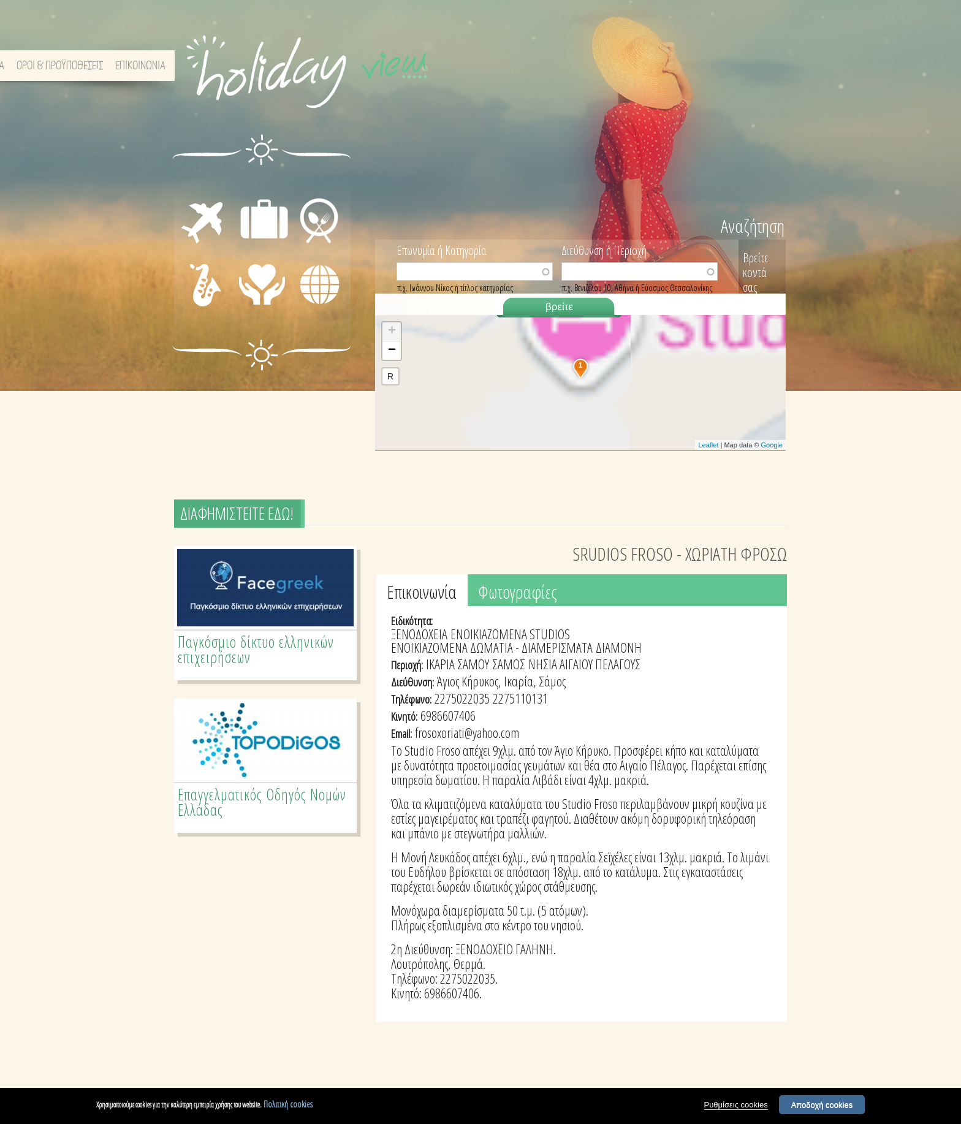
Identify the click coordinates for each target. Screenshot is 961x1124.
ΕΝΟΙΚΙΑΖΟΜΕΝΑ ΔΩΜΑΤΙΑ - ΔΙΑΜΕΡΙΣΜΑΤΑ (492, 647)
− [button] (392, 350)
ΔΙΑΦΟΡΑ (319, 305)
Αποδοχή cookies (822, 1104)
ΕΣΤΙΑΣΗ (317, 184)
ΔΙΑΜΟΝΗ (263, 184)
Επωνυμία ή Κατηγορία (442, 249)
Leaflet (708, 445)
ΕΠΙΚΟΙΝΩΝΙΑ (752, 65)
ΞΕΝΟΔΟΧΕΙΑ (419, 634)
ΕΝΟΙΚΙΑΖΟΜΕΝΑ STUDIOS (510, 634)
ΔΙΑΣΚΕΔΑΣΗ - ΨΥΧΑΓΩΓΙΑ (192, 285)
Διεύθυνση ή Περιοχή (604, 249)
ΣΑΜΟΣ (508, 664)
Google (772, 445)
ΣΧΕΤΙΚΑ (601, 65)
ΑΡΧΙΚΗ (559, 65)
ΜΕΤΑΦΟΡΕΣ (193, 198)
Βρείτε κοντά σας (756, 272)
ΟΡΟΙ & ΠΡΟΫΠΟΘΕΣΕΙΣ (672, 65)
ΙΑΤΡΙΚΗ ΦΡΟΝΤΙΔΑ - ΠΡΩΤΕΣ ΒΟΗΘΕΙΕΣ (265, 295)
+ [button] (392, 331)
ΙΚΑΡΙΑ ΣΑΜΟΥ (457, 664)
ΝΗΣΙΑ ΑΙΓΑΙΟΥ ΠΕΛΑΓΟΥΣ (584, 664)
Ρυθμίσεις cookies (736, 1104)
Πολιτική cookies (288, 1104)
